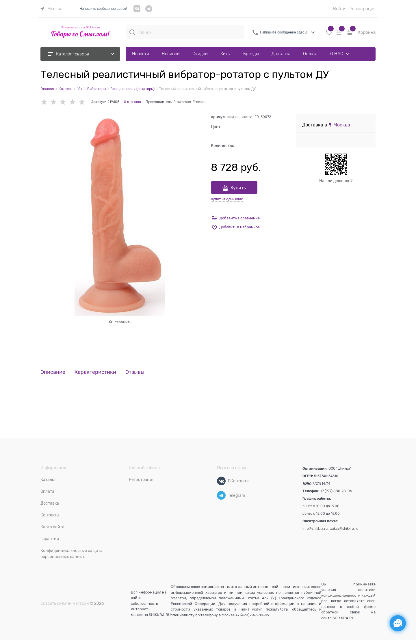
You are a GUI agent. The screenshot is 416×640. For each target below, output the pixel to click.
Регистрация (363, 8)
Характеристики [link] (95, 372)
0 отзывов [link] (132, 102)
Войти (339, 8)
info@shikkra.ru (315, 529)
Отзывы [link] (134, 372)
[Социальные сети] (398, 623)
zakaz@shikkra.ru (344, 529)
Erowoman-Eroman (189, 102)
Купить (238, 188)
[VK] (137, 11)
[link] (51, 8)
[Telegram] (221, 495)
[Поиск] (132, 32)
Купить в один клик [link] (227, 199)
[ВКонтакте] (221, 481)
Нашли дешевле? (335, 180)
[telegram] (148, 11)
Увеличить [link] (123, 322)
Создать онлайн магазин (64, 603)
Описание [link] (52, 372)
